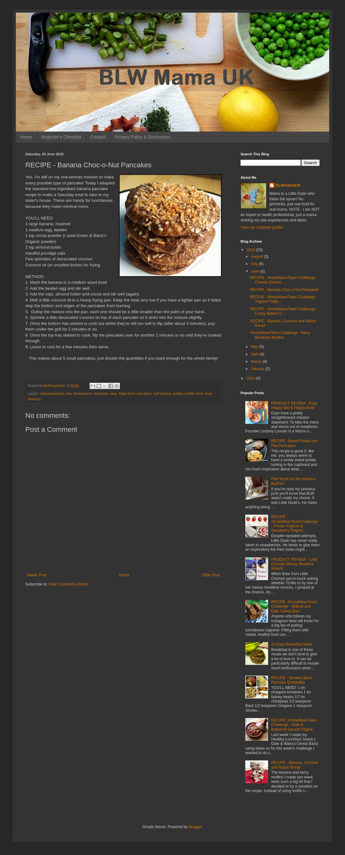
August (257, 256)
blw (69, 393)
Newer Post (37, 575)
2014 (251, 378)
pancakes (144, 393)
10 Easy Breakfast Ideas (291, 644)
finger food (127, 393)
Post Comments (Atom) (68, 584)
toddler (178, 393)
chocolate (100, 393)
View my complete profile (262, 227)
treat (208, 393)
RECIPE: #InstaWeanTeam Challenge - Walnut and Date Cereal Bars (294, 606)
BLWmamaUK (288, 185)
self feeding (162, 393)
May (255, 346)
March (257, 361)
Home (26, 136)
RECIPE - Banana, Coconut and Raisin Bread (294, 764)
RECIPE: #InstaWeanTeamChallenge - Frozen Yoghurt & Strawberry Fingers (294, 524)
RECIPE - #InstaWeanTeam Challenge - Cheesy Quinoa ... (283, 280)
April (255, 354)
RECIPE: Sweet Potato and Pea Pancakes (294, 443)
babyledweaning (52, 393)
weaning (34, 399)
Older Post (211, 575)
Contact (98, 136)
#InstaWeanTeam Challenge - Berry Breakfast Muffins (280, 335)
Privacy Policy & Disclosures (143, 136)
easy (113, 393)
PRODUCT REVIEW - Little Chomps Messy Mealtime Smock (294, 564)
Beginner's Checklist (61, 136)
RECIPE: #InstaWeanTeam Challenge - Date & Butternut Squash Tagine (294, 725)
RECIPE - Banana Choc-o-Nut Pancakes (284, 290)
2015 (251, 250)
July (255, 264)
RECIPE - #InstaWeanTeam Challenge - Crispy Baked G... (283, 311)
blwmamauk (82, 393)
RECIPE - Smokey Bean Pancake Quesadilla (291, 680)
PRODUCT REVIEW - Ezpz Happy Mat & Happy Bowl (294, 405)
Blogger (195, 827)
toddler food (194, 393)
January (258, 369)
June (255, 271)
